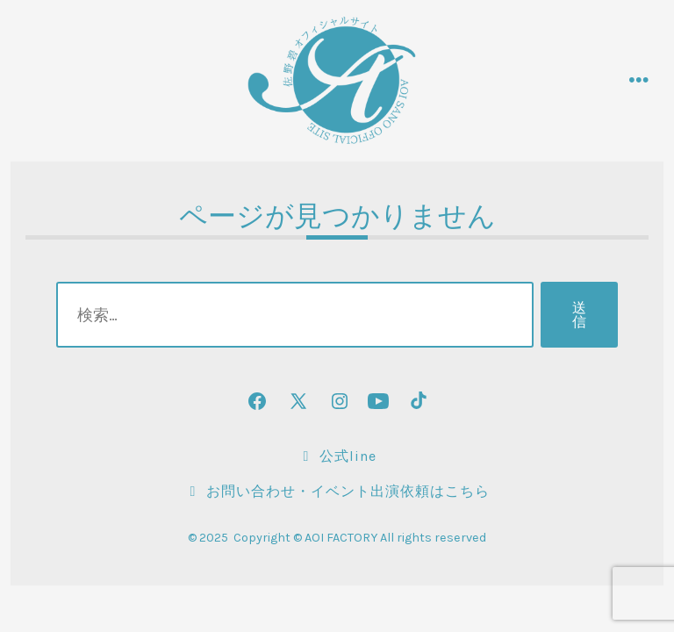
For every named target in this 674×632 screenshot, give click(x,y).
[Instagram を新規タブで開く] (339, 401)
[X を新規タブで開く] (298, 401)
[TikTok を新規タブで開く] (416, 401)
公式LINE (337, 456)
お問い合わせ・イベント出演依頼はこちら (337, 491)
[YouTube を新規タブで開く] (378, 401)
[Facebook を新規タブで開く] (257, 401)
